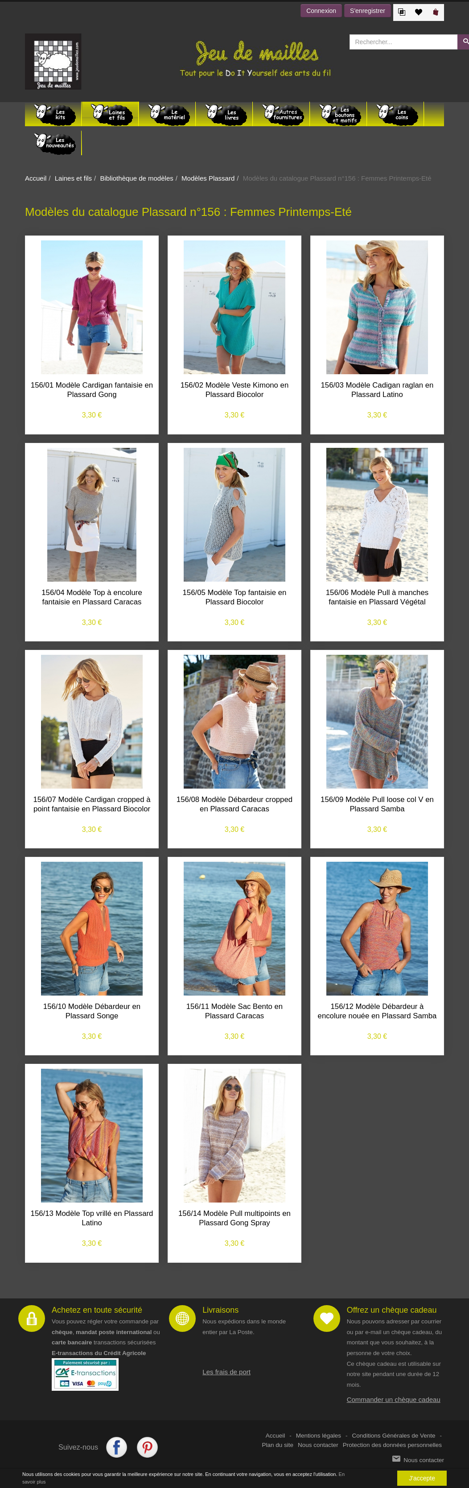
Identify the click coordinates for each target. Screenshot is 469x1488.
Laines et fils (73, 178)
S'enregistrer (367, 10)
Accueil (35, 178)
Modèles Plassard (207, 178)
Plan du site (278, 1445)
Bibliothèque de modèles (136, 178)
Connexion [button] (321, 10)
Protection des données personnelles (392, 1445)
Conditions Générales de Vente (394, 1435)
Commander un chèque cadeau (393, 1399)
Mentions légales (318, 1435)
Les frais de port (226, 1372)
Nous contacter (318, 1445)
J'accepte (422, 1478)
